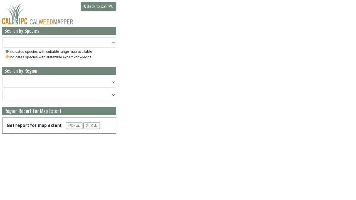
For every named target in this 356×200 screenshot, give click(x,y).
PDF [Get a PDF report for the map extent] (74, 125)
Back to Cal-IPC (98, 6)
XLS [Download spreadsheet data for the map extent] (91, 125)
